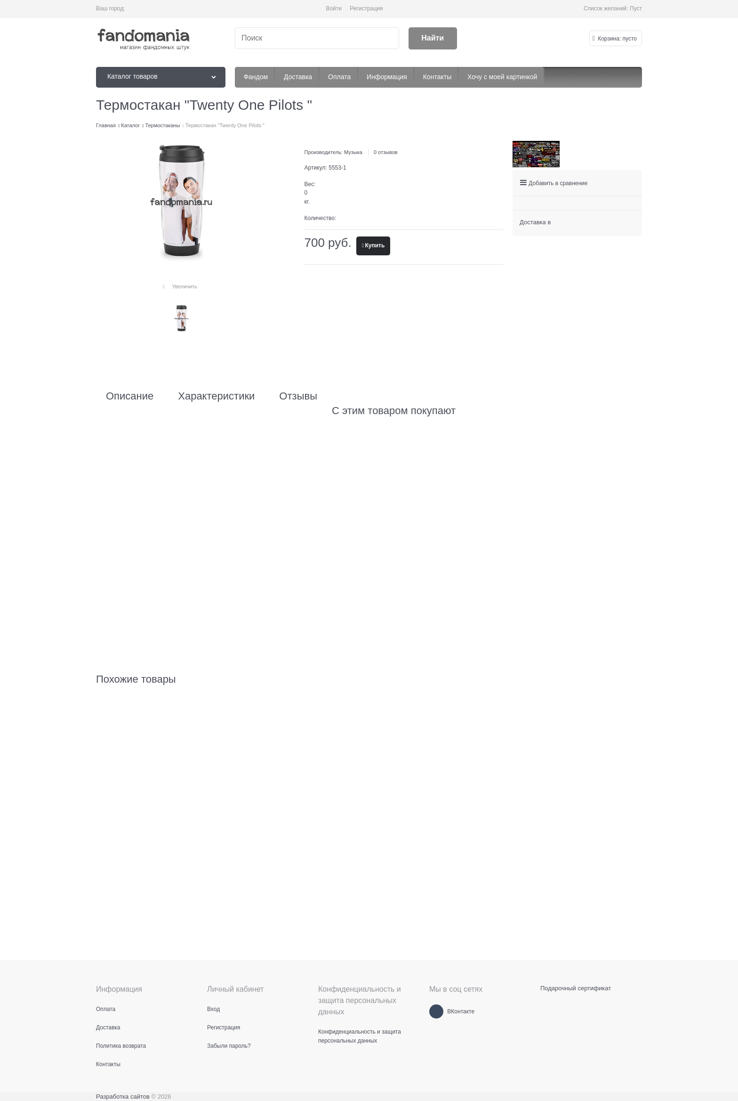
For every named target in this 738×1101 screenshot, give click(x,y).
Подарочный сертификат (575, 988)
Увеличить (184, 286)
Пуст (636, 8)
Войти (334, 8)
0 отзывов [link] (386, 152)
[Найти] (433, 38)
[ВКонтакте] (436, 1011)
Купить (375, 245)
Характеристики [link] (216, 396)
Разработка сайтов (123, 1096)
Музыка (353, 152)
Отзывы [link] (298, 396)
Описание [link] (129, 396)
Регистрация (366, 8)
